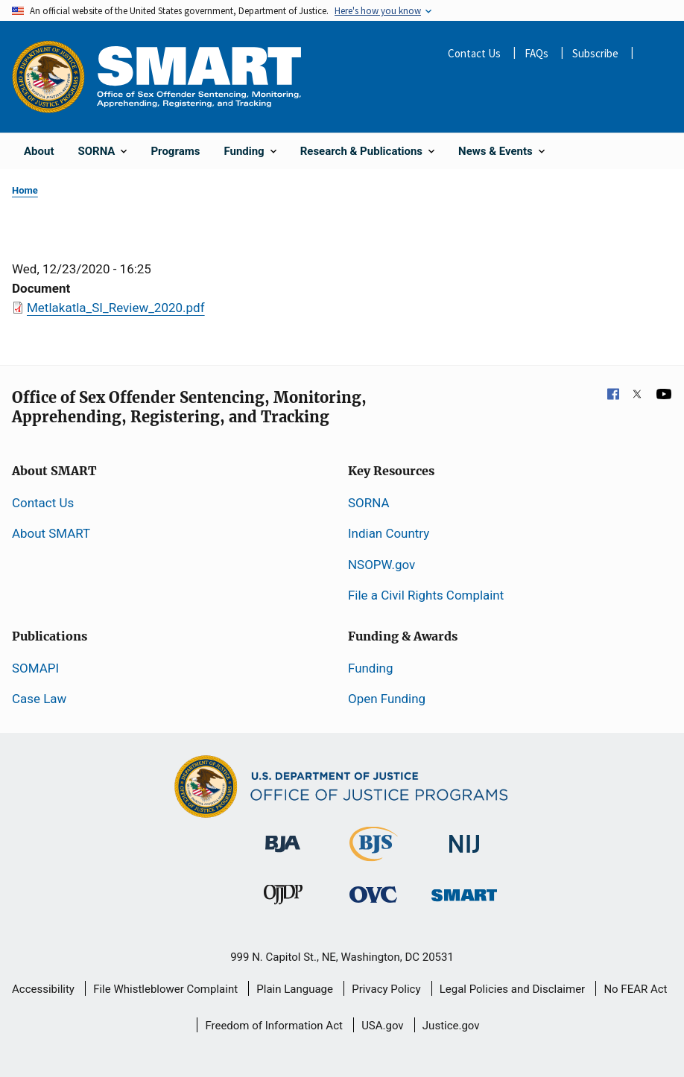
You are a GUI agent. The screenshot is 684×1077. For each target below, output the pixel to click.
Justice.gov (451, 1025)
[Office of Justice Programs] (48, 76)
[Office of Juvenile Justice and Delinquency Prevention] (283, 897)
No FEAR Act (635, 989)
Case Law (39, 698)
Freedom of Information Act (274, 1025)
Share (653, 55)
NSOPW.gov (381, 564)
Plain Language (294, 989)
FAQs (536, 53)
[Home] (199, 76)
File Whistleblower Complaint (165, 989)
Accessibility (43, 989)
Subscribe (595, 53)
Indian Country (388, 533)
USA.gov (382, 1025)
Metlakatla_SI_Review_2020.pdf (116, 307)
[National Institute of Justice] (464, 837)
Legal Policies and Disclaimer (512, 989)
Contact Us (474, 53)
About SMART (51, 533)
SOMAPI (35, 668)
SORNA (368, 502)
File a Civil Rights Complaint (426, 595)
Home (25, 190)
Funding (370, 668)
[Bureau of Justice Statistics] (373, 854)
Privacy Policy (386, 989)
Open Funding (386, 698)
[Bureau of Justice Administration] (282, 836)
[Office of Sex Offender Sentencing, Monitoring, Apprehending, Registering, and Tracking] (464, 890)
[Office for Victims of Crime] (373, 893)
